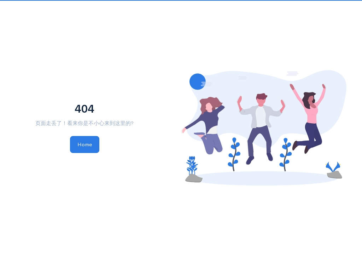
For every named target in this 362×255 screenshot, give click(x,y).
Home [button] (84, 144)
